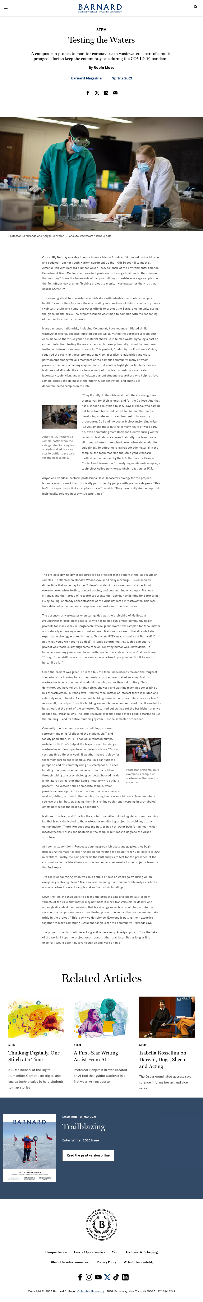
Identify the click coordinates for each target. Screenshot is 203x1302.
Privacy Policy (106, 1262)
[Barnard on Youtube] (98, 1277)
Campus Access (56, 1252)
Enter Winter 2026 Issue (80, 1140)
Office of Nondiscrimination (69, 1262)
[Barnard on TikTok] (116, 1277)
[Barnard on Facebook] (80, 1277)
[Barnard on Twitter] (107, 1277)
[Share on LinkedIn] (106, 93)
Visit (115, 1252)
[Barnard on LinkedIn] (125, 1277)
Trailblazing (83, 1126)
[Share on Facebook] (87, 93)
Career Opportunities (89, 1252)
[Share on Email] (115, 93)
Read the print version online (88, 1155)
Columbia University (90, 1291)
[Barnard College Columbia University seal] (101, 1225)
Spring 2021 (122, 78)
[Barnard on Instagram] (89, 1277)
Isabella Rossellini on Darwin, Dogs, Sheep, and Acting (162, 1059)
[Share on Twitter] (97, 93)
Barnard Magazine (86, 78)
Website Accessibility (139, 1262)
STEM (101, 29)
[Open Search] (196, 8)
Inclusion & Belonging (142, 1252)
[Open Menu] (6, 8)
